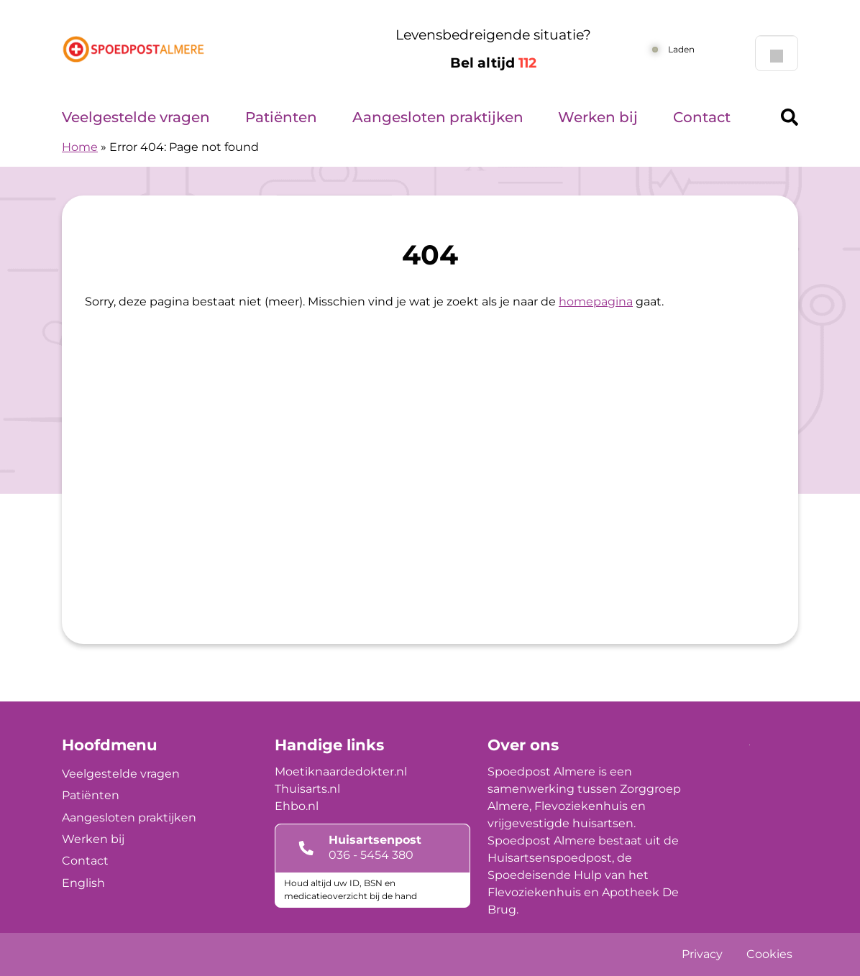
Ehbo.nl (297, 806)
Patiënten (281, 117)
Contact (702, 117)
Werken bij (598, 117)
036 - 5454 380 (371, 855)
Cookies (769, 954)
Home (80, 147)
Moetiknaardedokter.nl (341, 771)
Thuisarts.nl (307, 789)
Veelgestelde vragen (136, 117)
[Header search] (789, 117)
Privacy (702, 954)
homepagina (596, 301)
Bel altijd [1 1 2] (493, 63)
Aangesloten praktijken (437, 117)
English (83, 883)
